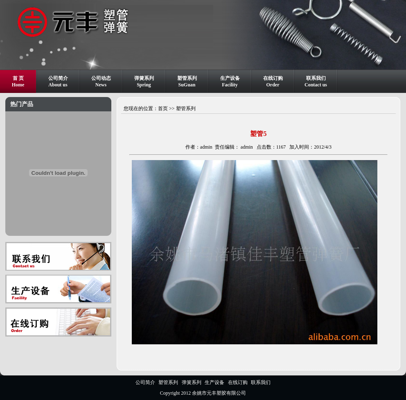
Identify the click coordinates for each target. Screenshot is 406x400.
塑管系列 (186, 108)
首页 (163, 108)
